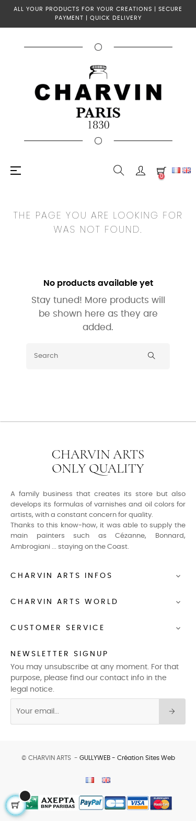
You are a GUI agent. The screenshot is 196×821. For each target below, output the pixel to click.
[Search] (98, 356)
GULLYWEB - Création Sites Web (127, 758)
